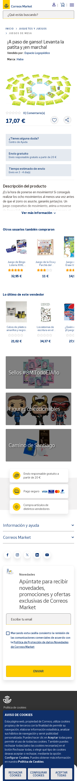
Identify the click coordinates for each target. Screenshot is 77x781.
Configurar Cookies (38, 774)
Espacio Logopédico (37, 53)
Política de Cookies (31, 761)
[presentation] (35, 658)
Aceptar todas (61, 774)
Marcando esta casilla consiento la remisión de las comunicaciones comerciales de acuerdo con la (40, 639)
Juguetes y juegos (33, 28)
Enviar (38, 671)
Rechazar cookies (15, 774)
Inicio (10, 28)
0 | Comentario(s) (34, 113)
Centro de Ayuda (18, 141)
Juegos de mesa (20, 33)
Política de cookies (15, 707)
